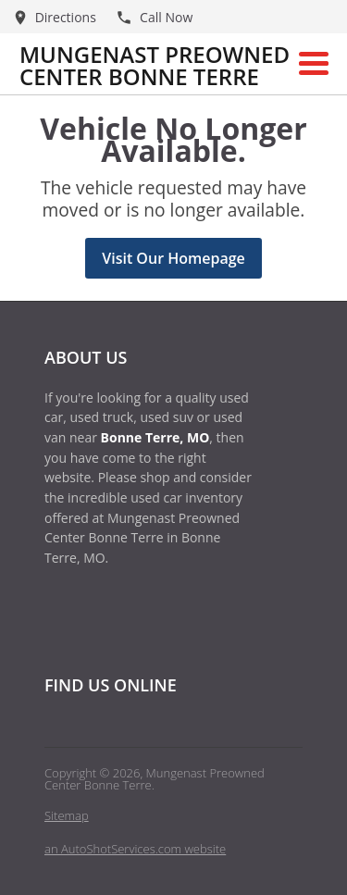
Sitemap (66, 815)
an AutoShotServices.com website (135, 848)
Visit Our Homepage (173, 258)
